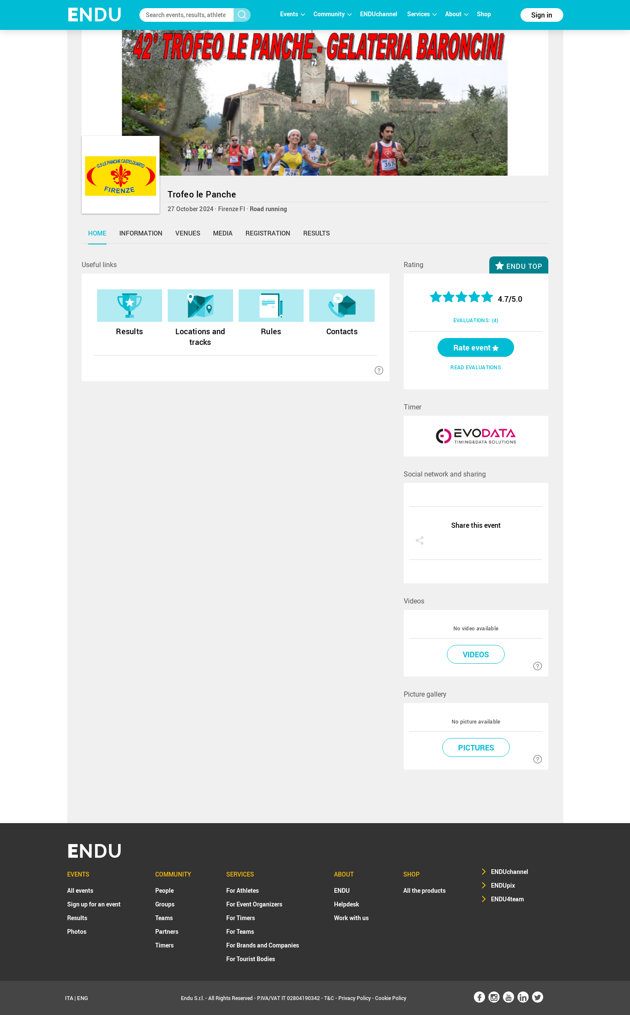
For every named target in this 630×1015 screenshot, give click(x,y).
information (141, 233)
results (316, 233)
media (223, 233)
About (456, 14)
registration (267, 233)
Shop (484, 14)
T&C (329, 997)
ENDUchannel (379, 14)
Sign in (541, 15)
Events (292, 14)
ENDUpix (503, 885)
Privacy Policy (354, 997)
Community (333, 14)
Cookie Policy (390, 997)
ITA (69, 998)
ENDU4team (507, 899)
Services (422, 14)
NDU (94, 15)
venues (187, 233)
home (97, 233)
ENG (82, 998)
